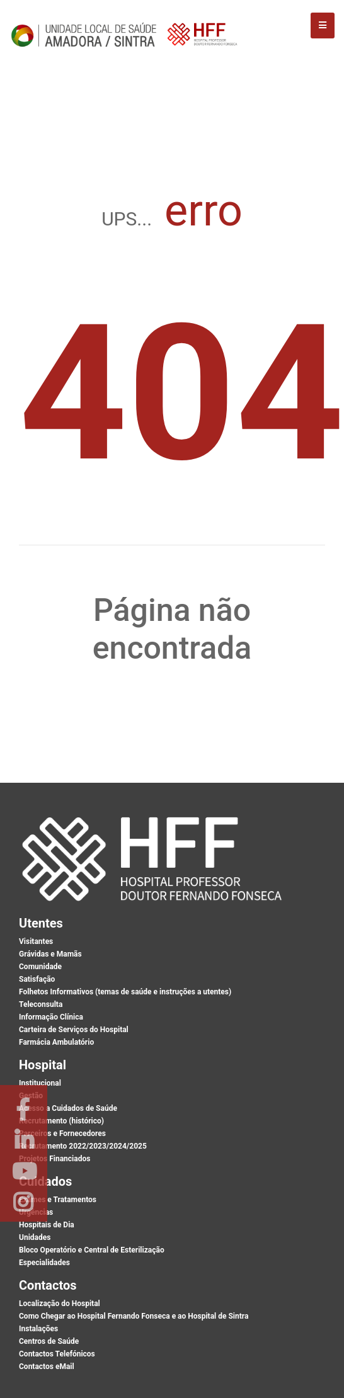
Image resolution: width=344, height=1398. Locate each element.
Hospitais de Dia (46, 1224)
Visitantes (36, 941)
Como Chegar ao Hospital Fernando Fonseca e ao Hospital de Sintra (133, 1316)
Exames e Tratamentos (57, 1199)
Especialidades (44, 1262)
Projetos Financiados (54, 1158)
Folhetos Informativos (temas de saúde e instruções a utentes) (125, 991)
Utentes (41, 923)
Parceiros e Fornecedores (62, 1133)
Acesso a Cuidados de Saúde (68, 1108)
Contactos (48, 1285)
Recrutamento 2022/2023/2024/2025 (83, 1146)
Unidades (34, 1237)
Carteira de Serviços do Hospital (74, 1029)
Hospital (42, 1064)
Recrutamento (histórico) (61, 1121)
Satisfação (37, 979)
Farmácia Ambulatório (56, 1042)
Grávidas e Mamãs (50, 954)
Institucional (40, 1083)
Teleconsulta (40, 1004)
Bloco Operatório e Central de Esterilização (91, 1250)
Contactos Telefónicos (57, 1354)
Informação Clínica (51, 1017)
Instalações (38, 1328)
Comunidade (40, 966)
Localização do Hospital (59, 1303)
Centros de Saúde (49, 1341)
